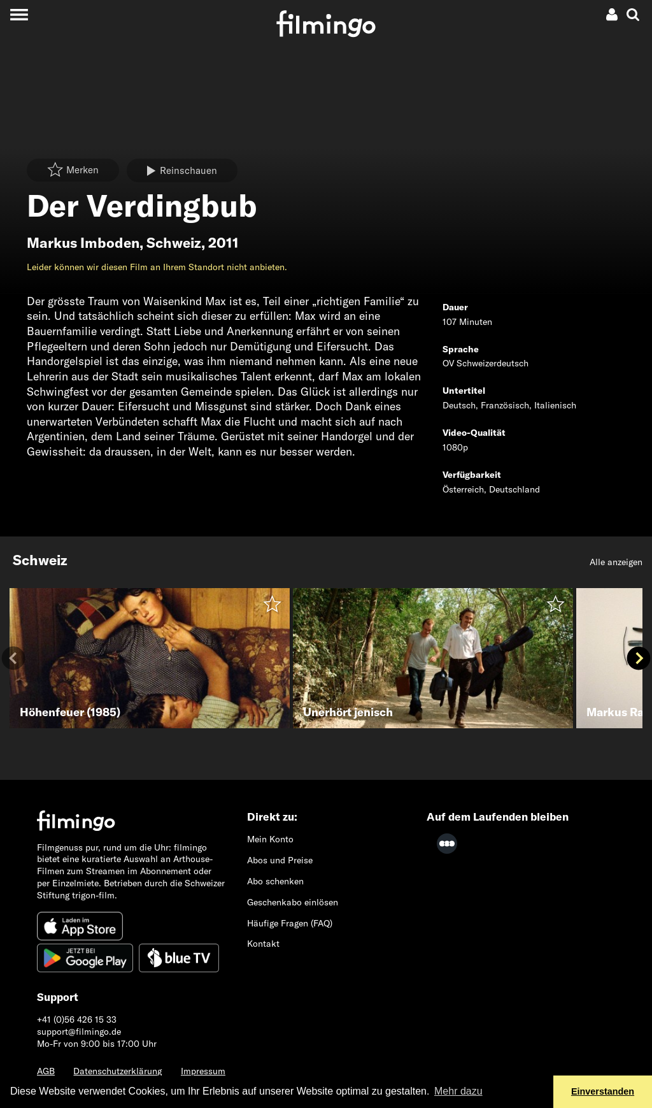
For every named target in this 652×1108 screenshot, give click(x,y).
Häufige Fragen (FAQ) (289, 923)
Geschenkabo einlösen (292, 902)
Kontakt (263, 943)
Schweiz (173, 243)
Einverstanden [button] (602, 1091)
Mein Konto (270, 839)
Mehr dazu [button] (458, 1091)
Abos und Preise (280, 860)
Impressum (203, 1071)
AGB (46, 1071)
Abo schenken (275, 881)
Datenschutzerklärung (117, 1071)
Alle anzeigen (616, 562)
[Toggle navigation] (19, 14)
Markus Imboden (83, 243)
